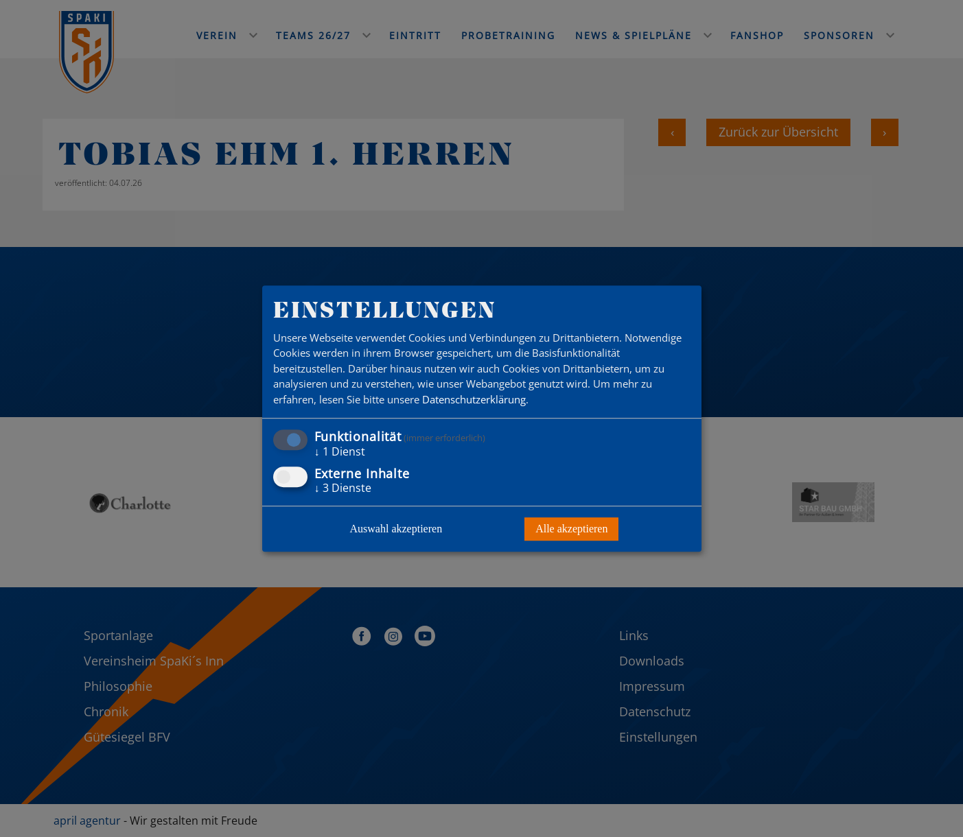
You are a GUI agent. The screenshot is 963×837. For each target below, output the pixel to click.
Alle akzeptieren (571, 528)
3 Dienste (342, 487)
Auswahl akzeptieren (396, 528)
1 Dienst (339, 452)
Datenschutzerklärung (474, 399)
